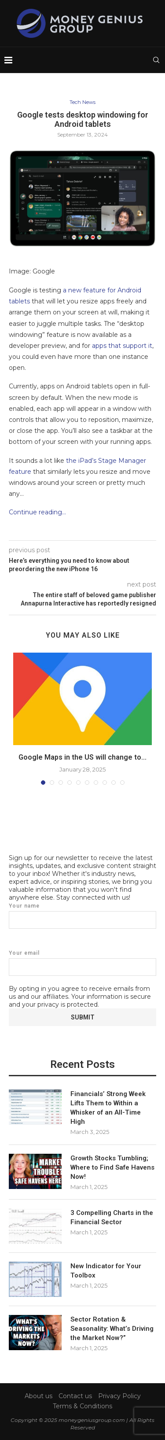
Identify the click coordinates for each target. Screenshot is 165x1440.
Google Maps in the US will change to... (82, 757)
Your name (82, 916)
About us (38, 1396)
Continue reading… (37, 512)
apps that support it (122, 346)
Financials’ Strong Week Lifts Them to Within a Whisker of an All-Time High (108, 1108)
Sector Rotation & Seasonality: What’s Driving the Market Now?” (112, 1328)
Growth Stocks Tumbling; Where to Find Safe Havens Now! (112, 1167)
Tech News (82, 102)
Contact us (75, 1396)
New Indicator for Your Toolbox (105, 1270)
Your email (82, 963)
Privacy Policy (119, 1396)
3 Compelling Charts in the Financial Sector (111, 1217)
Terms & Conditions (82, 1406)
